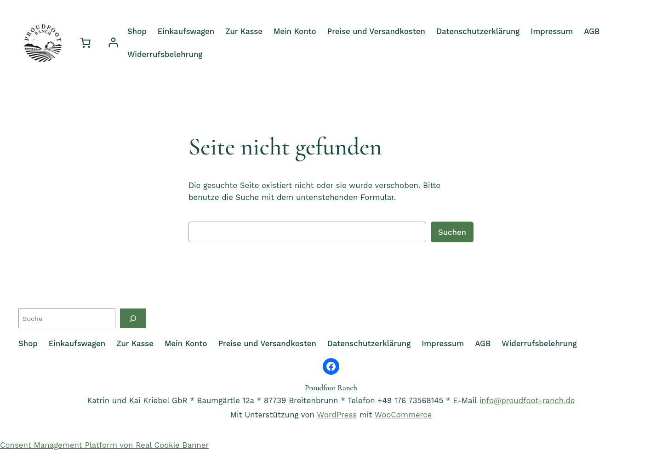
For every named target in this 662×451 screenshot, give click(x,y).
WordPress (337, 414)
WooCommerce (403, 414)
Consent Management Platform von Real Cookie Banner (104, 445)
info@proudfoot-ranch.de (527, 400)
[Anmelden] (113, 42)
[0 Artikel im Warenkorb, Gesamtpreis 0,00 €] (85, 42)
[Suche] (133, 318)
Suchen (452, 232)
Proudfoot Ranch (331, 388)
